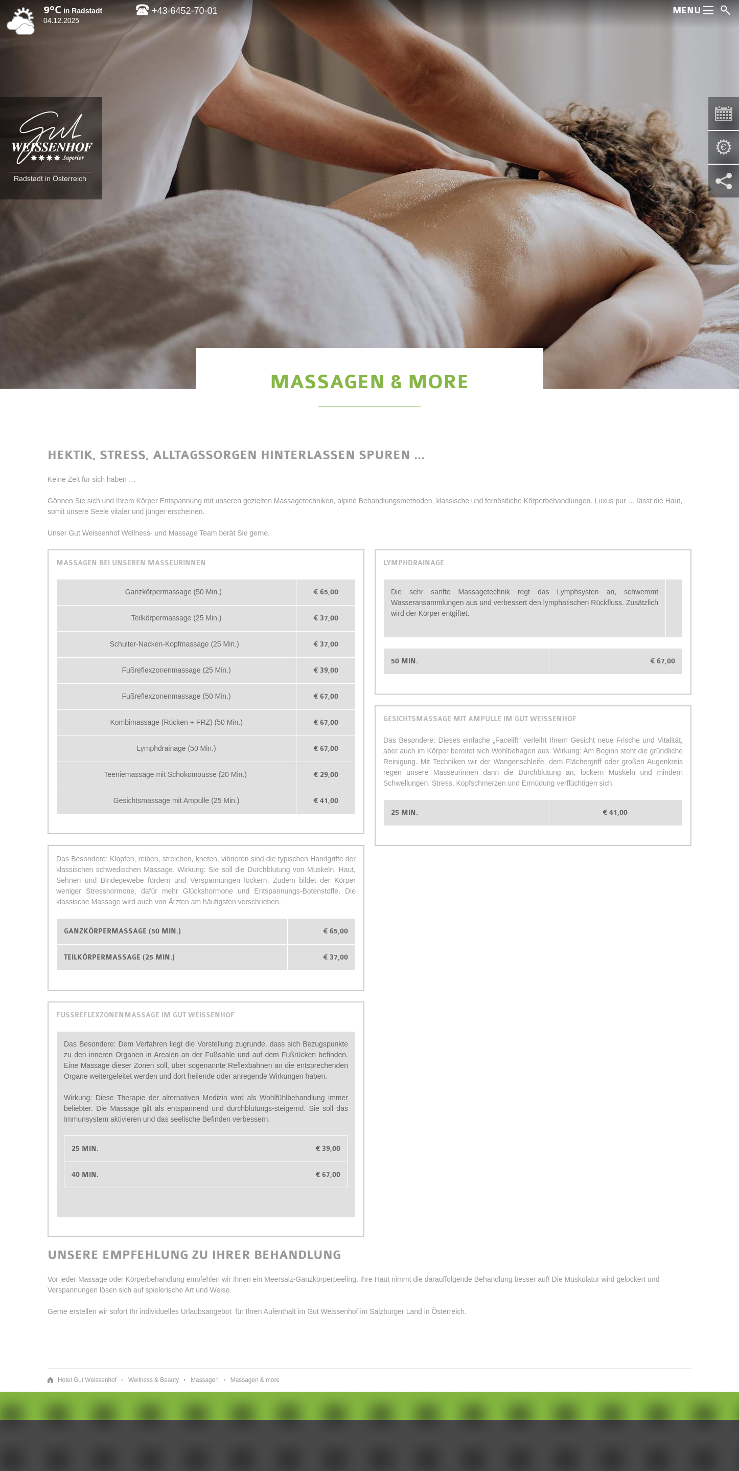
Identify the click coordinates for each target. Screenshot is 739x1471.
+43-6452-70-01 (176, 11)
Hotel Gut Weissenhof (51, 148)
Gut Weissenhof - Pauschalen (719, 143)
